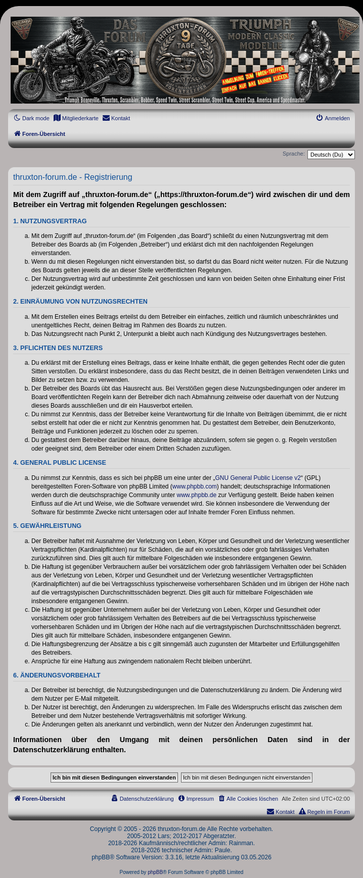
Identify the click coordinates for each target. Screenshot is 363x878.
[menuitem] (76, 118)
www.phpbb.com (194, 486)
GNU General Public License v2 (258, 477)
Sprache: (294, 154)
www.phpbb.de (196, 495)
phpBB (155, 872)
